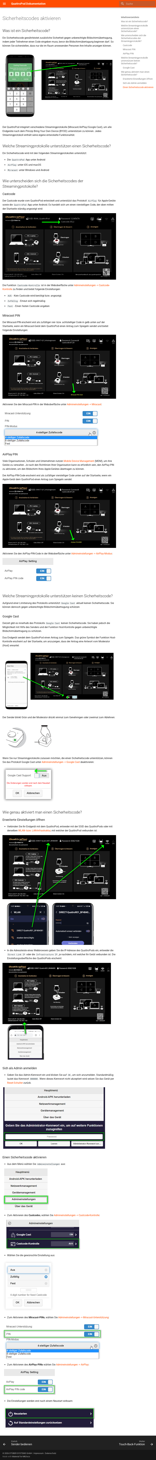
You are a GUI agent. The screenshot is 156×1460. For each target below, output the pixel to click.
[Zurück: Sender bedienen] (18, 1443)
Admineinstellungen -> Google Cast (61, 762)
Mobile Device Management (79, 461)
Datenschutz (50, 1453)
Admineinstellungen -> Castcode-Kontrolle (76, 1215)
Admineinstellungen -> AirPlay (72, 1364)
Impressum (38, 1453)
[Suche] (137, 4)
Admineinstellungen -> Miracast (84, 404)
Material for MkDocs (21, 1456)
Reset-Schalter (15, 1082)
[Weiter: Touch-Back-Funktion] (135, 1443)
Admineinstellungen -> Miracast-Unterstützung (83, 1317)
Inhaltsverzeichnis (130, 17)
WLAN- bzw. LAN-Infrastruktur (34, 830)
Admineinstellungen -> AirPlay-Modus (91, 553)
